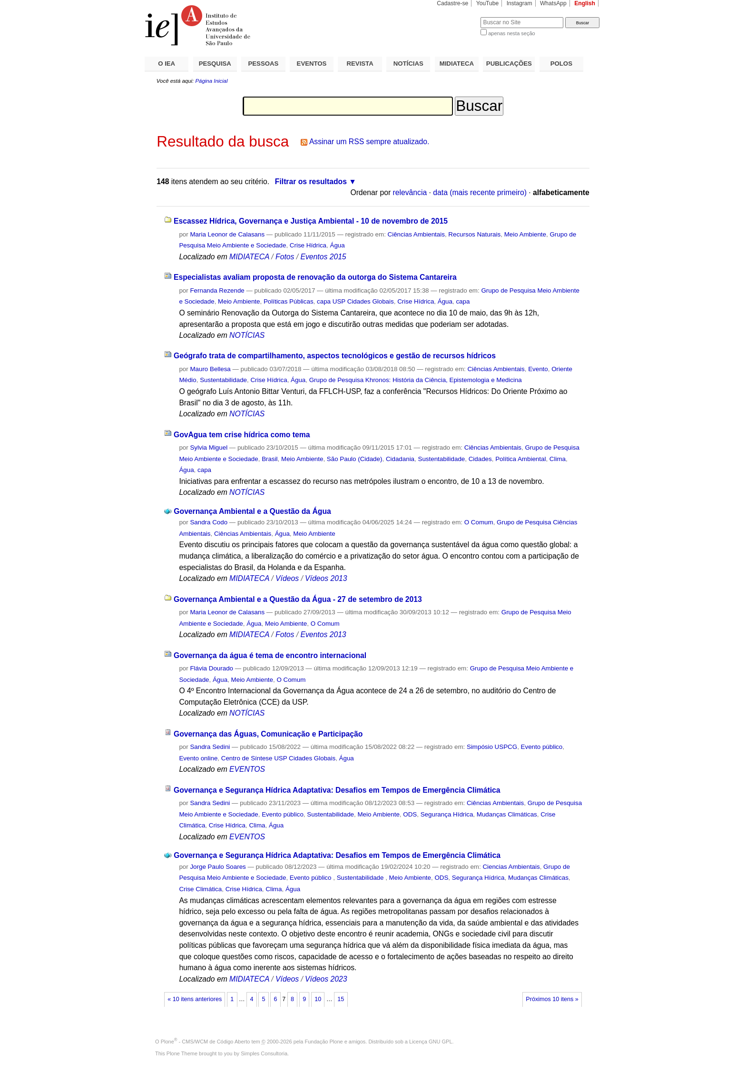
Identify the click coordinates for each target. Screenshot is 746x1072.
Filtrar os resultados (311, 181)
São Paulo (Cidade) (355, 458)
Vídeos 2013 (326, 578)
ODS (410, 814)
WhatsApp (553, 3)
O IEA (166, 63)
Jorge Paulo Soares (217, 866)
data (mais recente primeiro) (480, 192)
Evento (538, 369)
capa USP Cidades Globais (355, 301)
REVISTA (360, 63)
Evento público (542, 746)
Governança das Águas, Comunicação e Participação (268, 734)
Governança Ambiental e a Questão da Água (252, 511)
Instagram (519, 3)
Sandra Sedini (210, 746)
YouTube (487, 3)
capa (463, 301)
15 (340, 999)
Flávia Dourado (211, 668)
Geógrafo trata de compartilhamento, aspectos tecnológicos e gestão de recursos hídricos (335, 356)
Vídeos (287, 578)
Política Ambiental (520, 458)
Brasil (269, 458)
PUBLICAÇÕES (509, 63)
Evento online (198, 758)
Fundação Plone (324, 1041)
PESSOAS (263, 63)
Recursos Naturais (474, 234)
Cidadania (400, 458)
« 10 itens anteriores (194, 999)
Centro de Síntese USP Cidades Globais (278, 758)
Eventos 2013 (323, 634)
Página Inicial (211, 81)
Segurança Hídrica (447, 814)
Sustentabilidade (223, 380)
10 (317, 999)
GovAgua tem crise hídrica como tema (242, 435)
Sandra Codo (208, 522)
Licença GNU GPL (430, 1041)
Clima (558, 458)
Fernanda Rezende (217, 290)
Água (337, 245)
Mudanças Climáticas (507, 814)
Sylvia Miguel (208, 447)
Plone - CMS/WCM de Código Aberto (205, 1041)
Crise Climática (200, 889)
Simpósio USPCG (492, 746)
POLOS (561, 63)
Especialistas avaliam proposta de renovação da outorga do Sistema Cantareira (315, 277)
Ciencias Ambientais (511, 866)
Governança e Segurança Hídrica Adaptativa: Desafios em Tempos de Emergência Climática (337, 790)
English (584, 3)
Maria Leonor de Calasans (227, 234)
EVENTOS (312, 63)
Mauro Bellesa (210, 369)
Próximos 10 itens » (552, 999)
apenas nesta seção (511, 33)
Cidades (480, 458)
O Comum (478, 522)
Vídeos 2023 (326, 979)
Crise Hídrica (308, 245)
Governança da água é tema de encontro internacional (270, 655)
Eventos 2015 (323, 257)
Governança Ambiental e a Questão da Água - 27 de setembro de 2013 (298, 599)
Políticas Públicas (289, 301)
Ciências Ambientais (416, 234)
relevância (410, 192)
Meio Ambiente (525, 234)
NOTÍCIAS (408, 63)
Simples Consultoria (264, 1053)
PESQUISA (215, 63)
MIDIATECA (457, 63)
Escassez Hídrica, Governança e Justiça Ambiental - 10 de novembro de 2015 (311, 221)
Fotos (284, 257)
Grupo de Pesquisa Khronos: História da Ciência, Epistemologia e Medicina (415, 380)
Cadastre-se (452, 3)
